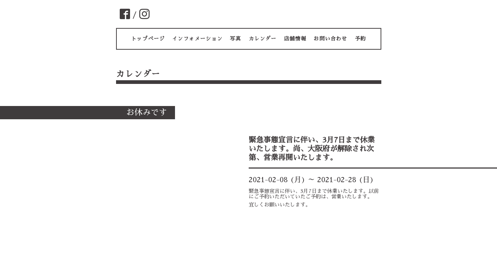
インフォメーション (197, 38)
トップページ (148, 38)
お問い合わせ (330, 38)
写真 (235, 38)
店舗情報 (295, 38)
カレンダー (263, 38)
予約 (360, 38)
